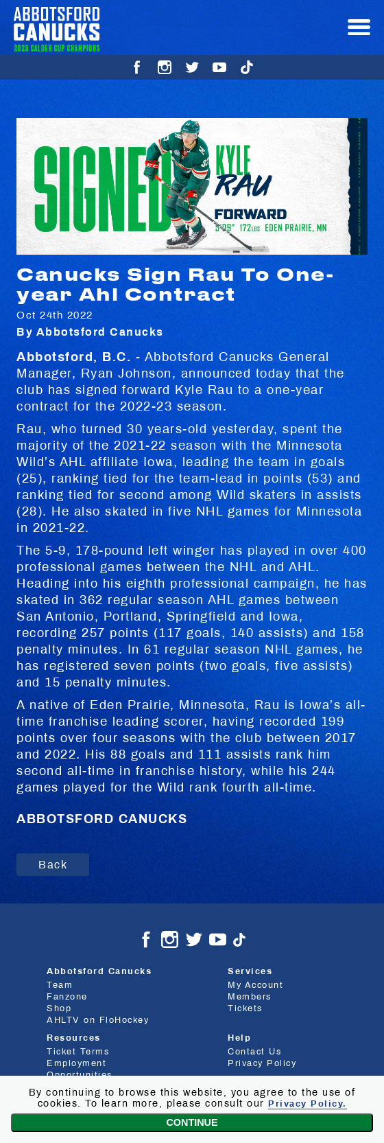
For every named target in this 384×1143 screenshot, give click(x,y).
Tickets (245, 1009)
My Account (255, 986)
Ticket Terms (78, 1052)
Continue (191, 1122)
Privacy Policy (262, 1063)
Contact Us (254, 1052)
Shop (59, 1009)
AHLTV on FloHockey (98, 1021)
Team (60, 986)
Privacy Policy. (307, 1104)
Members (250, 997)
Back (52, 864)
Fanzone (67, 997)
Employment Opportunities (79, 1069)
